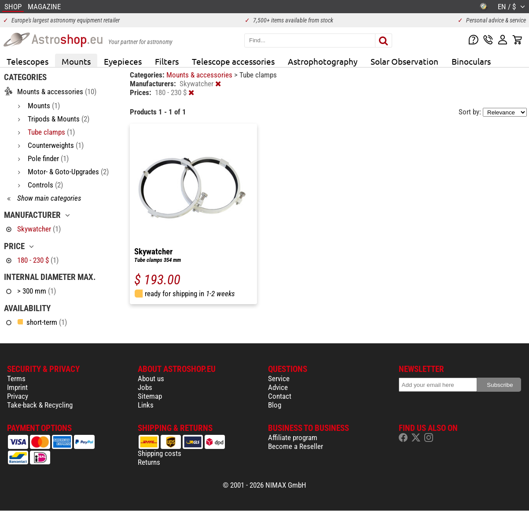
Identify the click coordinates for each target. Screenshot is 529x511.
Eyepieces (123, 61)
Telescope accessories (233, 61)
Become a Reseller (295, 446)
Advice (278, 387)
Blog (274, 405)
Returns (149, 462)
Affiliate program (292, 437)
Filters (167, 61)
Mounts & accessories (200, 74)
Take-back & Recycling (40, 405)
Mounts (76, 61)
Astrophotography (322, 61)
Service (279, 378)
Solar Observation (404, 61)
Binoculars (471, 61)
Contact (279, 396)
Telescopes (27, 61)
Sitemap (150, 396)
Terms (16, 378)
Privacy (17, 396)
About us (151, 378)
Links (146, 405)
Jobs (145, 387)
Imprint (17, 387)
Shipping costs (159, 453)
